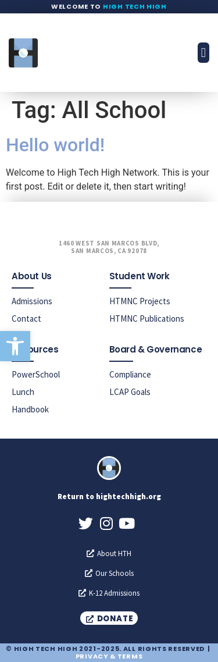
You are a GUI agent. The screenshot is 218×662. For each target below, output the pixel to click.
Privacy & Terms (109, 656)
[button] (15, 346)
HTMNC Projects (139, 301)
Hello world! (55, 145)
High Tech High (135, 6)
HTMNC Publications (146, 318)
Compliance (130, 374)
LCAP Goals (130, 391)
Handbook (30, 409)
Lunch (23, 391)
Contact (26, 318)
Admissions (32, 301)
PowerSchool (36, 374)
